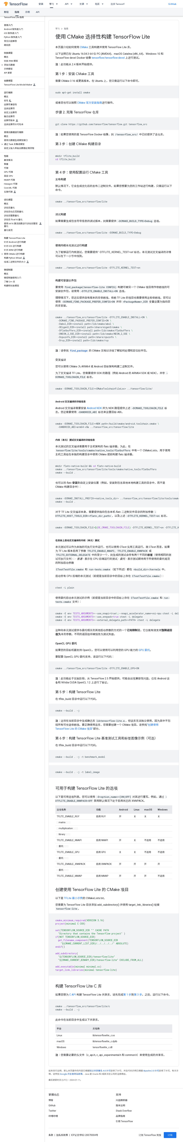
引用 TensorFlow (124, 1121)
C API (72, 994)
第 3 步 (138, 994)
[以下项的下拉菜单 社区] (104, 4)
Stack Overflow (124, 1110)
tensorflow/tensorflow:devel (108, 57)
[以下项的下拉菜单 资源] (88, 4)
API (66, 3)
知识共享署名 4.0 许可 (100, 1070)
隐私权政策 (62, 1135)
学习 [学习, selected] (51, 3)
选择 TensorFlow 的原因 (123, 3)
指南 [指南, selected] (17, 12)
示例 (27, 12)
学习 (57, 28)
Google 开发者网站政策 (71, 1074)
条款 (51, 1135)
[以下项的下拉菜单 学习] (58, 4)
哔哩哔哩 (53, 1116)
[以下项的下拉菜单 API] (72, 4)
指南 (66, 28)
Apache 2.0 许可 (151, 1070)
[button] (21, 65)
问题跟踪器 (121, 1100)
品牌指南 (120, 1116)
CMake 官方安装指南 (89, 102)
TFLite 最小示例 (73, 898)
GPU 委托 (144, 650)
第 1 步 (127, 994)
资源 (81, 3)
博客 (51, 1100)
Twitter (52, 1110)
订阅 (170, 1135)
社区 (97, 3)
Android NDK (94, 408)
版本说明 (120, 1105)
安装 (41, 3)
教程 (6, 12)
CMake (84, 47)
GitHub (172, 3)
